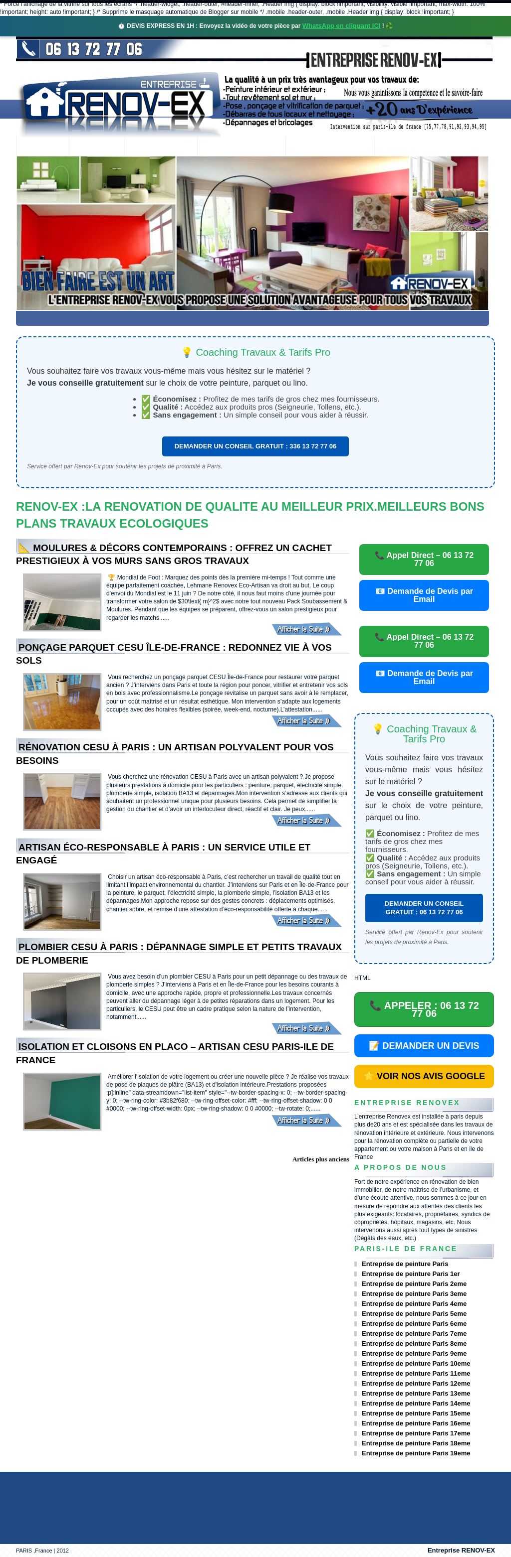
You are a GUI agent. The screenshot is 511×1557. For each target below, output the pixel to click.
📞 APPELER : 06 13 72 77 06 (424, 1009)
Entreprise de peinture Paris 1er (411, 1273)
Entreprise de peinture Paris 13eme (416, 1393)
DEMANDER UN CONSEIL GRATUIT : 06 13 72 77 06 (424, 907)
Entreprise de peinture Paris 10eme (416, 1363)
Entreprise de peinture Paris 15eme (416, 1413)
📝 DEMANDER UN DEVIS (424, 1046)
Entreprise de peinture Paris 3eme (414, 1293)
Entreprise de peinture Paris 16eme (416, 1423)
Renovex (97, 146)
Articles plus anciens (320, 1159)
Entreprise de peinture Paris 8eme (414, 1343)
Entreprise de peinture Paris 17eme (416, 1433)
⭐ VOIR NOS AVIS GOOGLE (424, 1076)
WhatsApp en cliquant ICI (341, 25)
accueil (42, 146)
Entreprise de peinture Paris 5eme (414, 1313)
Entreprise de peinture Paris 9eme (414, 1353)
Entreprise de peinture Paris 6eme (414, 1323)
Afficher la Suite (310, 629)
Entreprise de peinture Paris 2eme (414, 1283)
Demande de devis (329, 146)
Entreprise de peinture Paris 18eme (416, 1443)
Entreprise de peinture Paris (405, 1264)
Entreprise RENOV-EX (461, 1550)
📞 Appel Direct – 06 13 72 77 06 (424, 559)
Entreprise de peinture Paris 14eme (416, 1403)
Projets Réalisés (241, 146)
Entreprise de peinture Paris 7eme (414, 1333)
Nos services (160, 146)
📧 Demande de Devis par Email (424, 595)
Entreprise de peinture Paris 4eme (414, 1303)
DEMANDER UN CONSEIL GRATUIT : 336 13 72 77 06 (256, 446)
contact (402, 146)
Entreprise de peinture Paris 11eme (416, 1373)
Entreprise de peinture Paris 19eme (416, 1453)
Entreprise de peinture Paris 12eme (416, 1383)
